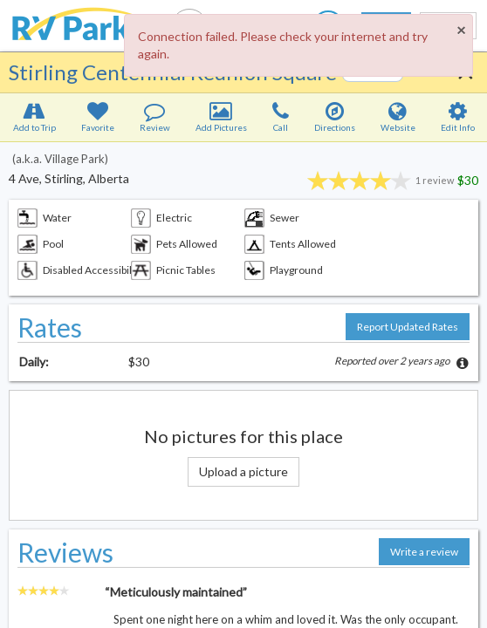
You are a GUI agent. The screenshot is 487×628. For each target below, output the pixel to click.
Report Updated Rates (407, 326)
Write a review (424, 551)
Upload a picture (243, 471)
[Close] (460, 29)
